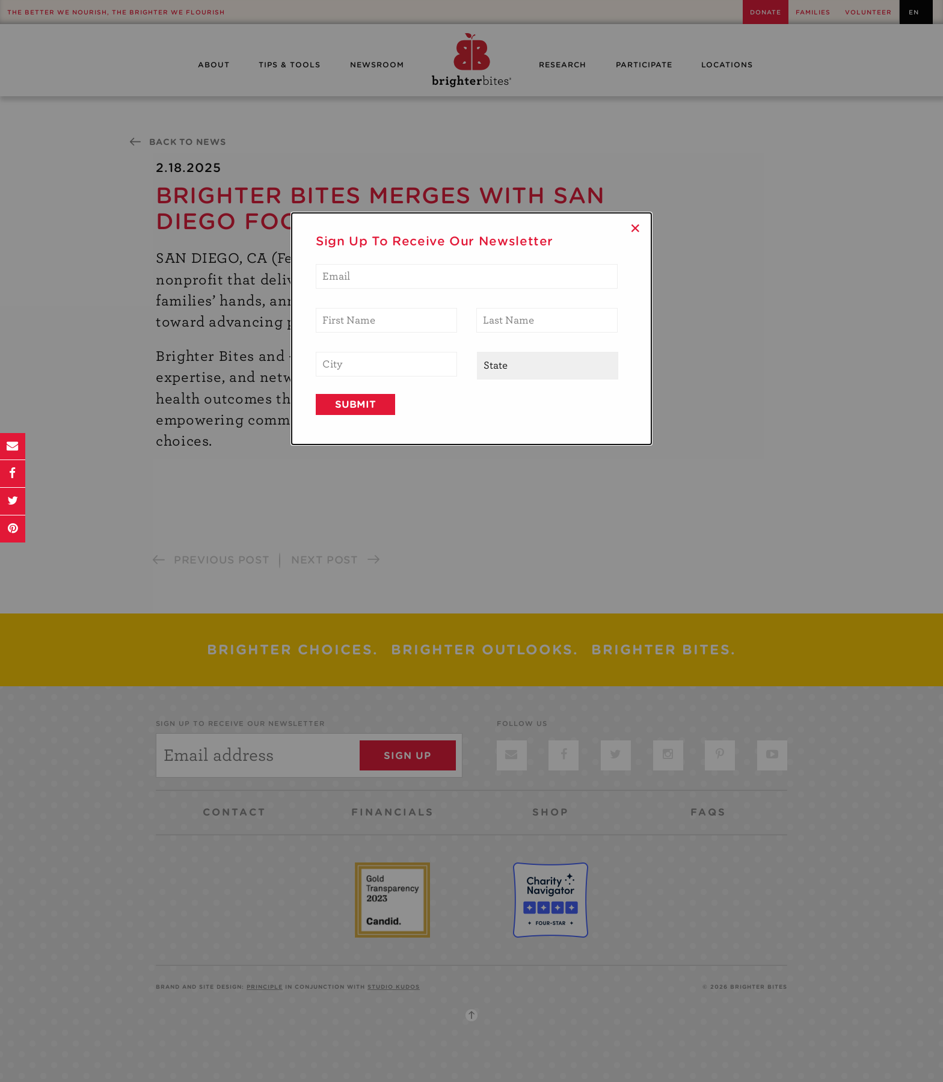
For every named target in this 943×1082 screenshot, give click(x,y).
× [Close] (635, 228)
